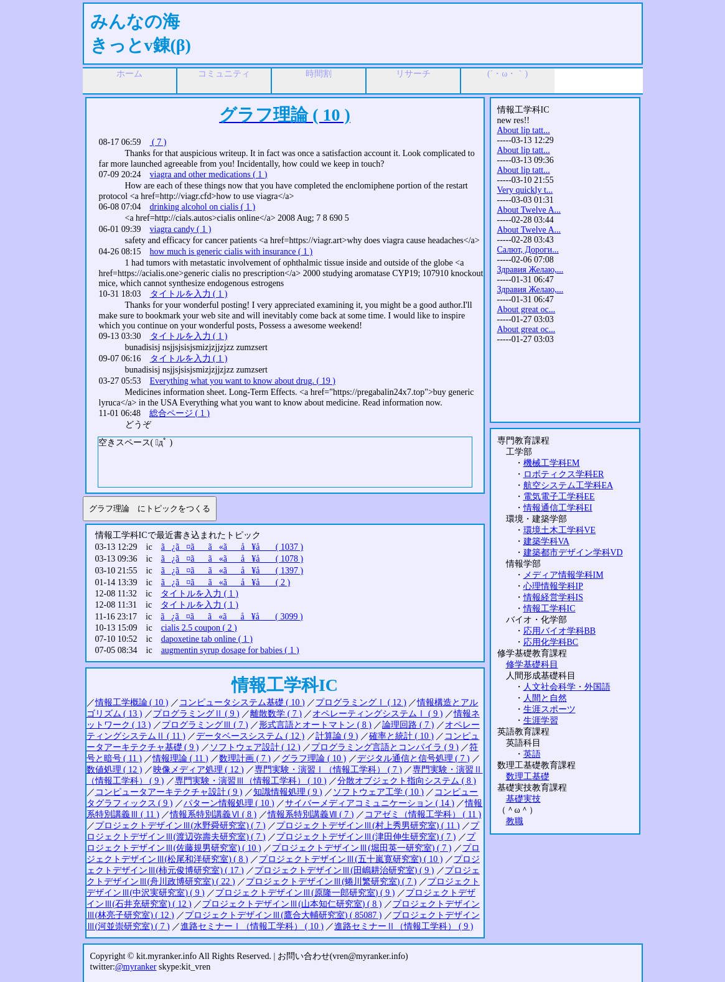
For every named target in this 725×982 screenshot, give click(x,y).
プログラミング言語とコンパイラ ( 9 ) (385, 747)
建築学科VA (546, 541)
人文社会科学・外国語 (566, 687)
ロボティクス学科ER (563, 474)
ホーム (129, 73)
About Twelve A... (529, 210)
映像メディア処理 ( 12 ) (198, 769)
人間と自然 (545, 698)
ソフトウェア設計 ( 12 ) (255, 747)
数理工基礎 (528, 776)
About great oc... (526, 309)
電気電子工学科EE (559, 496)
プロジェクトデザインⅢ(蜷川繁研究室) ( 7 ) (331, 881)
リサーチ (413, 73)
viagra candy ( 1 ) (181, 229)
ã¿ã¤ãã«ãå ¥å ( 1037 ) (232, 547)
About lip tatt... (523, 130)
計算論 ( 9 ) (337, 736)
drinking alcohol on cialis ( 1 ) (203, 206)
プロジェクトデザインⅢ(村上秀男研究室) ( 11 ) (368, 825)
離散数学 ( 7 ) (276, 713)
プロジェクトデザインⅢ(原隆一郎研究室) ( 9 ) (305, 892)
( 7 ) (158, 142)
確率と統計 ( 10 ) (401, 736)
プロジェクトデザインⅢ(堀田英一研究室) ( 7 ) (361, 848)
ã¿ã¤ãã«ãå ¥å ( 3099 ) (232, 616)
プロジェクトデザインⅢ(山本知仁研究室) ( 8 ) (291, 904)
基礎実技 (523, 799)
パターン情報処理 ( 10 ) (229, 803)
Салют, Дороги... (528, 249)
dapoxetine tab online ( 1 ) (207, 639)
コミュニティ (224, 73)
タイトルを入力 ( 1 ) (189, 294)
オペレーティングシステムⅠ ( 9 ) (377, 713)
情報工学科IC (549, 608)
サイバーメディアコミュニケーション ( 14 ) (369, 803)
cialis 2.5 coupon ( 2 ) (199, 627)
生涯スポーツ (549, 709)
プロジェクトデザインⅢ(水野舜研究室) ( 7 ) (180, 825)
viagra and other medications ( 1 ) (209, 174)
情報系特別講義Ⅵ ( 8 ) (213, 814)
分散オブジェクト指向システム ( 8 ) (406, 780)
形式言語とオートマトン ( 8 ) (315, 725)
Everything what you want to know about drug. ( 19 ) (242, 381)
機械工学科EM (551, 463)
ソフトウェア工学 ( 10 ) (378, 792)
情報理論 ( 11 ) (180, 758)
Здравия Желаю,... (530, 269)
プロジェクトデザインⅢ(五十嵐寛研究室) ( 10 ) (350, 859)
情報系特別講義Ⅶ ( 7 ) (311, 814)
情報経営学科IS (553, 597)
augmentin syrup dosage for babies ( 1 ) (230, 650)
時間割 (319, 73)
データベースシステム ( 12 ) (250, 736)
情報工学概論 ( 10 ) (132, 702)
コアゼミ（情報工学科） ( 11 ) (423, 814)
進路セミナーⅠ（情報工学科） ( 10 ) (252, 926)
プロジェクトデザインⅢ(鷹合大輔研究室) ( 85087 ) (283, 915)
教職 (514, 821)
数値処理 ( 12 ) (115, 769)
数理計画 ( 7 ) (245, 758)
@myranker (136, 966)
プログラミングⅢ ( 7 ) (205, 725)
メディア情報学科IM (563, 575)
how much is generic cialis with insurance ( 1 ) (231, 251)
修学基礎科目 (532, 664)
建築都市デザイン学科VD (573, 552)
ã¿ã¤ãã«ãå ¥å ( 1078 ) (232, 558)
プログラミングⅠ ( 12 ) (361, 702)
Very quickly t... (525, 190)
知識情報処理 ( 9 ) (287, 792)
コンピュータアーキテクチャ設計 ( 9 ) (169, 792)
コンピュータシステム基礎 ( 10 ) (242, 702)
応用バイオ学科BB (559, 631)
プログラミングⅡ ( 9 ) (196, 713)
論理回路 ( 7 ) (408, 725)
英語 (532, 754)
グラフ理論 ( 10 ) (313, 758)
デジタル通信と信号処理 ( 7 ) (413, 758)
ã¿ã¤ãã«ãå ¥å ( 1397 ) (232, 570)
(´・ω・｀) (507, 73)
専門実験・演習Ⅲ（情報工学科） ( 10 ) (251, 780)
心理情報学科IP (553, 586)
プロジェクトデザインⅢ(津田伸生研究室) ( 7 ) (366, 836)
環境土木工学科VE (559, 530)
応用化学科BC (551, 642)
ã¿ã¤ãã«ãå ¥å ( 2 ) (226, 582)
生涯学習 (540, 720)
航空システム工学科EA (568, 485)
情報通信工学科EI (557, 507)
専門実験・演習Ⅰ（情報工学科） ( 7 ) (328, 769)
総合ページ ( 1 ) (179, 413)
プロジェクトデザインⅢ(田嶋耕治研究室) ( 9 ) (344, 870)
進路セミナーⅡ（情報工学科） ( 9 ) (403, 926)
